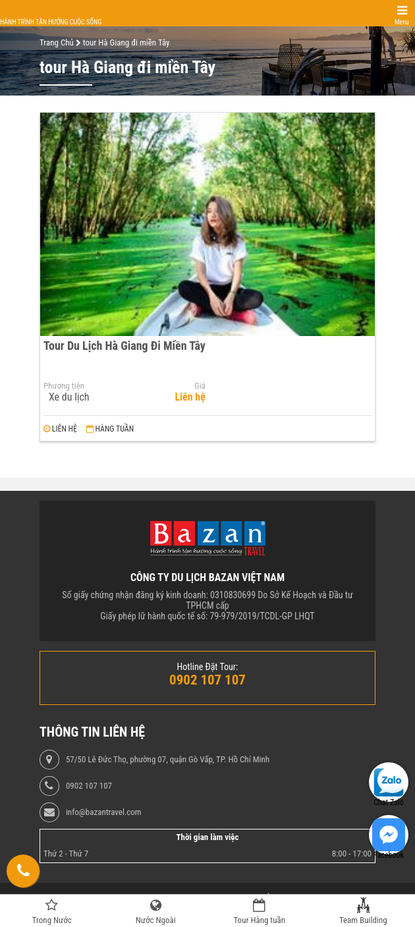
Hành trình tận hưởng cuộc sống (50, 22)
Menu (402, 22)
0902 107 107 (89, 786)
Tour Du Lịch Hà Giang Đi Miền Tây (124, 345)
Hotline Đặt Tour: (207, 666)
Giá (200, 386)
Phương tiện (63, 386)
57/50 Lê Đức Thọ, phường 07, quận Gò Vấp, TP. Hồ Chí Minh (167, 759)
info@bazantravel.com (104, 812)
